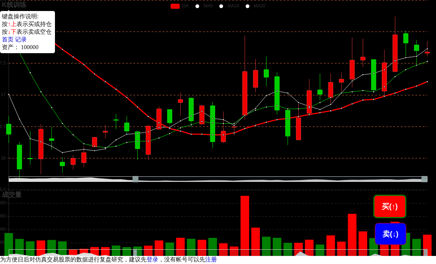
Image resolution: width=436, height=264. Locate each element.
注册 (211, 259)
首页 (8, 39)
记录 (21, 39)
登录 (152, 259)
